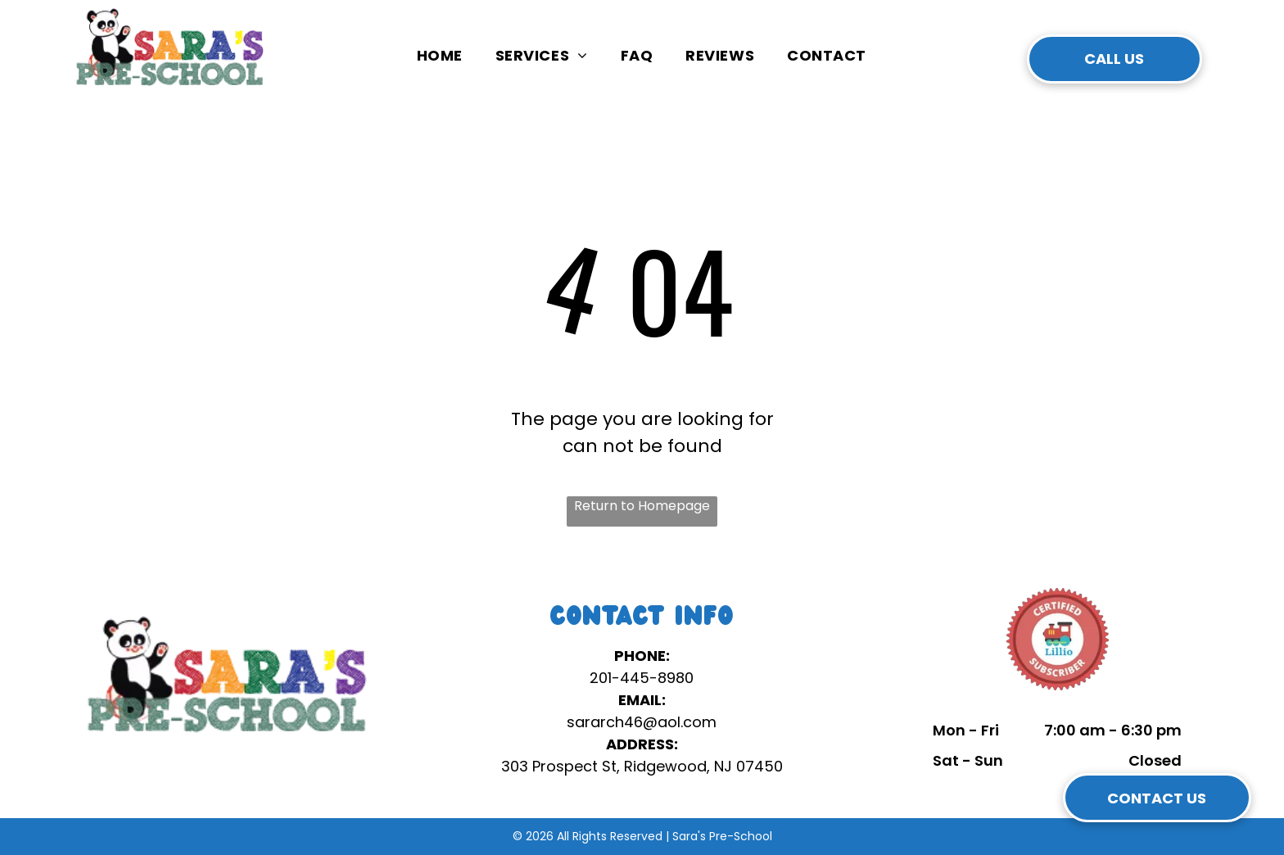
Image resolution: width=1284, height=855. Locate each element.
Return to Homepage (642, 505)
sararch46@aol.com (642, 722)
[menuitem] (439, 54)
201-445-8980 (642, 677)
